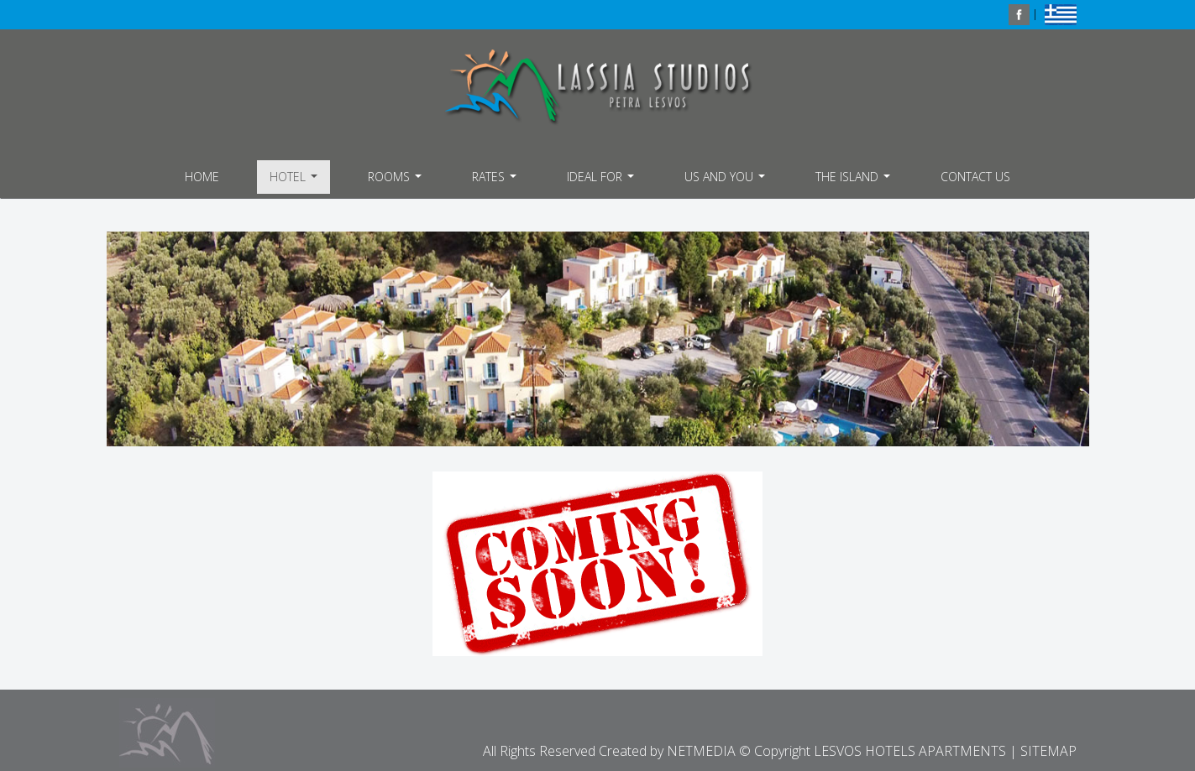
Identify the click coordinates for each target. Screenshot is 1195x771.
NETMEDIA (701, 751)
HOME (202, 177)
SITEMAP (1048, 751)
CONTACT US (975, 177)
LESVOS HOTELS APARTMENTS (598, 87)
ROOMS (397, 181)
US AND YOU (726, 181)
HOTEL (296, 181)
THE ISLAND (854, 181)
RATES (496, 181)
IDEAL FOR (602, 181)
